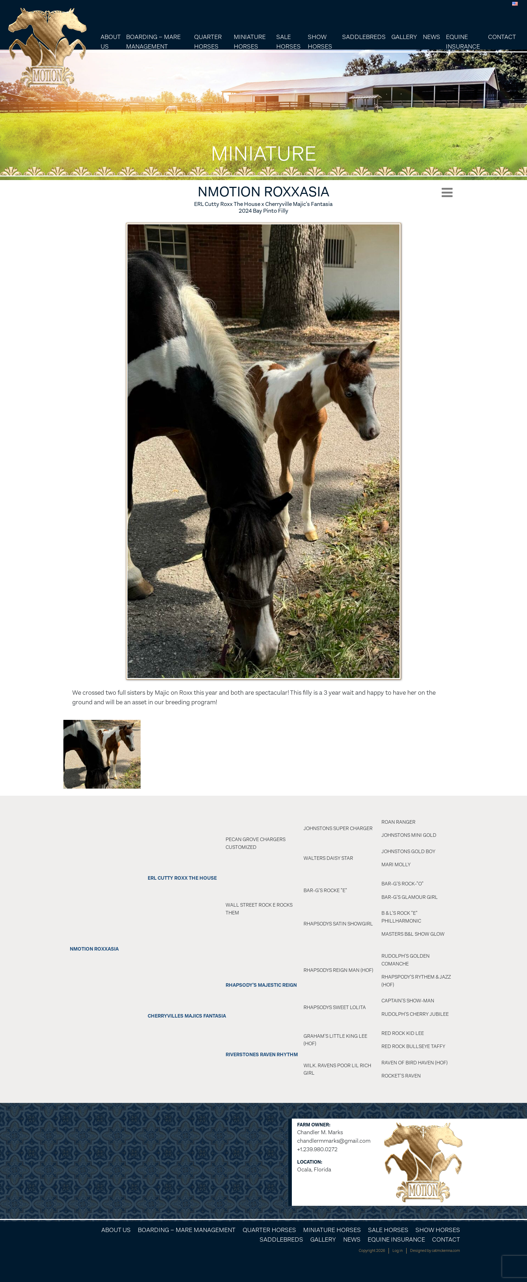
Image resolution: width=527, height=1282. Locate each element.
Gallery (404, 37)
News (431, 37)
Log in (397, 1250)
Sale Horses (288, 42)
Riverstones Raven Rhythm (262, 1054)
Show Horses (320, 42)
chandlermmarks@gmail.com (333, 1140)
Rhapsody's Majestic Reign (261, 985)
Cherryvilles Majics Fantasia (187, 1016)
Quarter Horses (208, 42)
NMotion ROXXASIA (94, 949)
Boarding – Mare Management (153, 42)
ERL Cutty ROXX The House (182, 878)
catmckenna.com (446, 1250)
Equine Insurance (463, 42)
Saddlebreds (364, 37)
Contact (502, 37)
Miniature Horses (250, 42)
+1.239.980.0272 (317, 1149)
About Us (110, 42)
